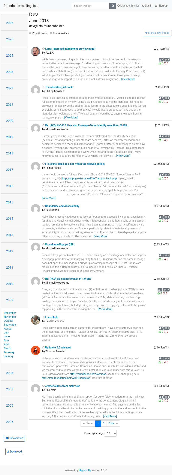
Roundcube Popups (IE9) (58, 244)
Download (14, 451)
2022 (9, 88)
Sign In (147, 5)
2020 (9, 121)
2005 (9, 422)
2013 (9, 235)
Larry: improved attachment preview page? (68, 48)
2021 (9, 104)
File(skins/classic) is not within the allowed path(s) (73, 163)
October (8, 320)
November (10, 316)
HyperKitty (85, 470)
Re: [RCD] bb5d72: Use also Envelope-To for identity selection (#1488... (85, 125)
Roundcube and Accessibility (60, 206)
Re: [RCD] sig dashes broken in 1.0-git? (66, 278)
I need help (50, 317)
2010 (9, 284)
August (8, 328)
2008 (9, 373)
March (7, 348)
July (6, 332)
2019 (9, 137)
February (9, 352)
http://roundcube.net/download (88, 373)
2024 (9, 55)
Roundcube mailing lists (21, 6)
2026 (9, 23)
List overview (14, 438)
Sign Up (161, 5)
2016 (9, 186)
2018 (9, 153)
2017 (9, 170)
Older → (113, 423)
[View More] (128, 79)
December (10, 312)
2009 (9, 300)
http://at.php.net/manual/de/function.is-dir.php (89, 178)
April (6, 344)
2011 (9, 267)
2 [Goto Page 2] (103, 423)
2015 (9, 202)
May (6, 340)
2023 (9, 72)
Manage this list (128, 5)
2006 (9, 405)
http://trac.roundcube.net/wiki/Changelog (66, 377)
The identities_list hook (57, 87)
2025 (9, 39)
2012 (9, 251)
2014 (9, 218)
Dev (33, 14)
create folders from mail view (61, 385)
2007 (9, 389)
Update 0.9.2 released (56, 347)
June (7, 336)
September (10, 324)
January (8, 356)
